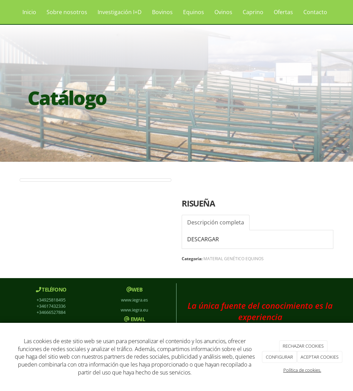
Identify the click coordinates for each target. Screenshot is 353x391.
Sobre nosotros (67, 12)
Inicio (29, 12)
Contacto (315, 12)
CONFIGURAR (279, 357)
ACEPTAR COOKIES (320, 357)
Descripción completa (215, 222)
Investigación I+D (120, 12)
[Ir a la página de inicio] (7, 12)
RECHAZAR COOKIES (303, 346)
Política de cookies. (302, 370)
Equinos (193, 12)
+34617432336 (51, 306)
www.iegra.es (134, 300)
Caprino (253, 12)
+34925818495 (51, 300)
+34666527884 (51, 312)
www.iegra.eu (134, 310)
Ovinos (223, 12)
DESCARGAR (203, 239)
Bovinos (162, 12)
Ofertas (283, 12)
